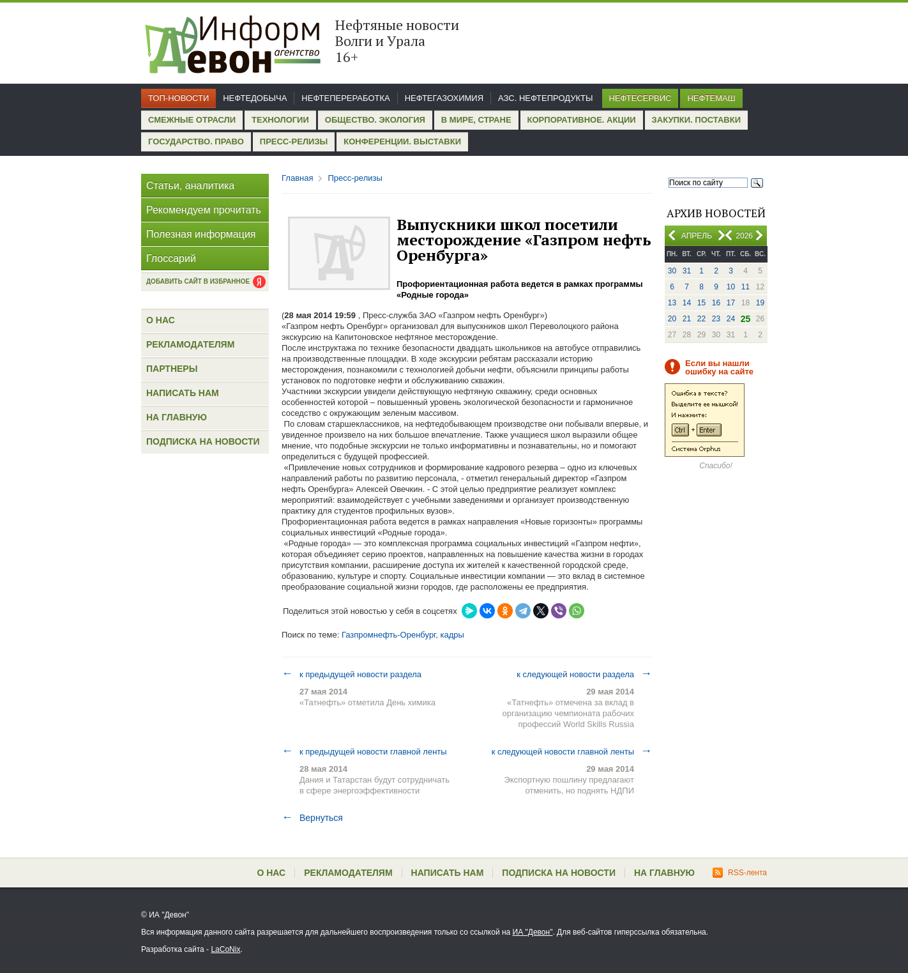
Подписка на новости (203, 441)
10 (731, 286)
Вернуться (312, 818)
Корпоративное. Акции (581, 120)
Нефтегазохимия (444, 98)
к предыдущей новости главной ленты (364, 751)
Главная (297, 178)
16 (716, 302)
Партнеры (171, 369)
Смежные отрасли (192, 120)
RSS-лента (740, 873)
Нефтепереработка (345, 98)
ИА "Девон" (533, 932)
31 (687, 270)
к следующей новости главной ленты (572, 751)
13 (672, 302)
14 (687, 302)
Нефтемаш (711, 98)
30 (672, 270)
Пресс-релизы (294, 141)
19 (760, 302)
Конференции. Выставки (402, 141)
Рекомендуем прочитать (203, 209)
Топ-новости (178, 98)
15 (701, 302)
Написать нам (182, 393)
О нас (160, 320)
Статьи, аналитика (190, 185)
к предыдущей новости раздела (351, 674)
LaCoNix (225, 949)
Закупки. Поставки (696, 120)
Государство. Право (196, 141)
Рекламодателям (190, 344)
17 (731, 302)
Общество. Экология (375, 120)
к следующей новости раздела (584, 674)
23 (716, 318)
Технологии (280, 120)
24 (731, 318)
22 (701, 318)
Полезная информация (201, 234)
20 (672, 318)
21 (687, 318)
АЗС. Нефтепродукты (545, 98)
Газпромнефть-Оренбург (388, 635)
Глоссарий (171, 258)
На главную (176, 417)
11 (745, 286)
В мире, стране (476, 120)
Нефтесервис (640, 98)
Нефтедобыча (255, 98)
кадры (452, 635)
